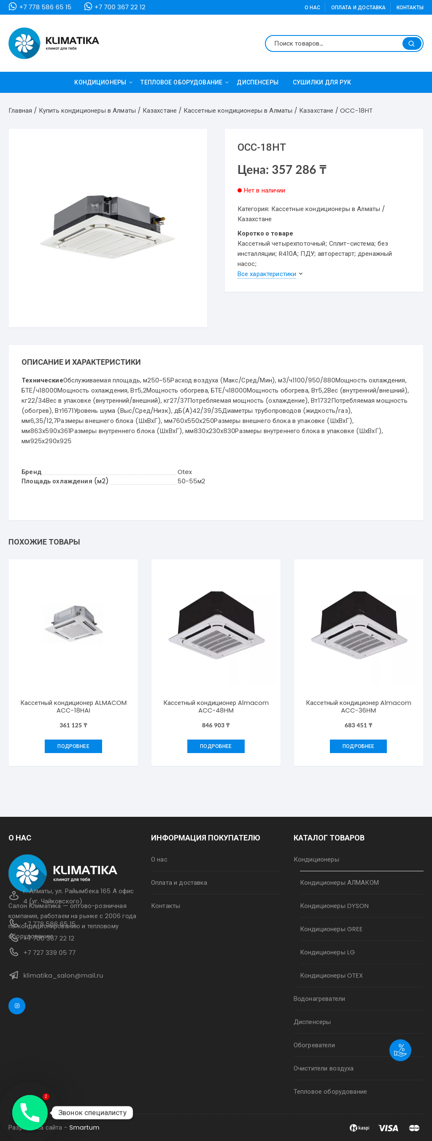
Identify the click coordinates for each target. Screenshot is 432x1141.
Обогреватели (314, 1045)
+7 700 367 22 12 (120, 7)
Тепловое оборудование (184, 82)
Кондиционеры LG (327, 952)
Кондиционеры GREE (331, 928)
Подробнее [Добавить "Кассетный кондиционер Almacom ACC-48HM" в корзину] (216, 746)
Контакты (410, 7)
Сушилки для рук (322, 82)
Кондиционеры (103, 82)
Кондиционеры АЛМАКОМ (339, 882)
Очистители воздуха (324, 1068)
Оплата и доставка (358, 7)
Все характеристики (267, 273)
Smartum (84, 1127)
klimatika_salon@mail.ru (63, 975)
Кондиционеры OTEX (331, 975)
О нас (313, 7)
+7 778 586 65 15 (45, 7)
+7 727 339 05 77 (49, 952)
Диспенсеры (257, 82)
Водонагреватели (319, 998)
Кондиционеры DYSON (334, 905)
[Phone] (30, 1112)
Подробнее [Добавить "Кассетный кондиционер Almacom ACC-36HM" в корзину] (358, 746)
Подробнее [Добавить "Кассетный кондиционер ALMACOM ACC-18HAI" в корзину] (73, 746)
